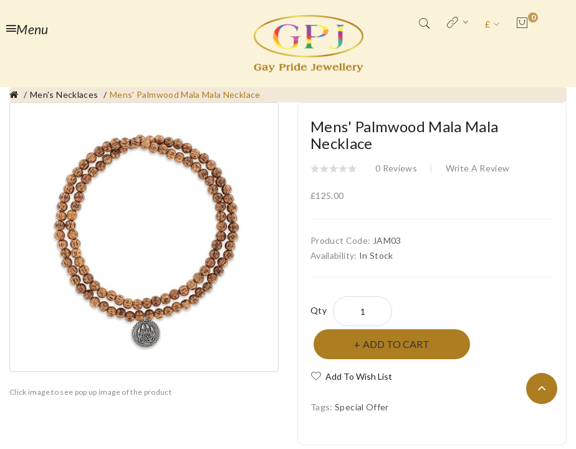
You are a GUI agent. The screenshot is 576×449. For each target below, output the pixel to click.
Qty (318, 310)
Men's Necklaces (64, 94)
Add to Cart (396, 344)
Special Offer (362, 407)
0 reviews (396, 168)
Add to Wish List (358, 376)
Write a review (478, 168)
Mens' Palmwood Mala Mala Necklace (185, 94)
